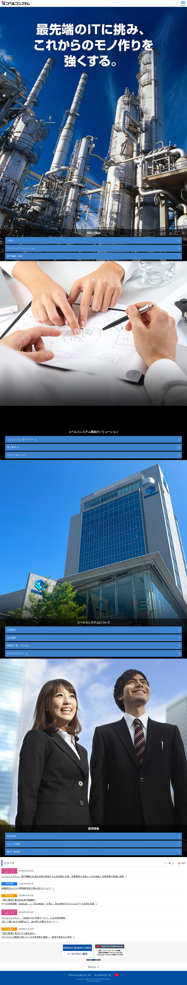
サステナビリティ (16, 653)
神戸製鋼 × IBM (14, 256)
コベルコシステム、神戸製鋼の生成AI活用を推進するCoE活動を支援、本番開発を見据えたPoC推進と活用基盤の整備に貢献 (62, 876)
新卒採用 (11, 836)
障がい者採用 (13, 851)
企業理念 (11, 630)
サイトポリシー (101, 975)
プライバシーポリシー (77, 975)
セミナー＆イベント (17, 455)
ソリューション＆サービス (20, 439)
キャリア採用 (13, 844)
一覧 (169, 863)
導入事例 (11, 447)
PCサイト (92, 967)
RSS (183, 863)
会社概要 (11, 638)
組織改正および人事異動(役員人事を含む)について (26, 888)
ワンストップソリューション (21, 248)
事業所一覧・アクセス (18, 645)
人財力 (10, 240)
